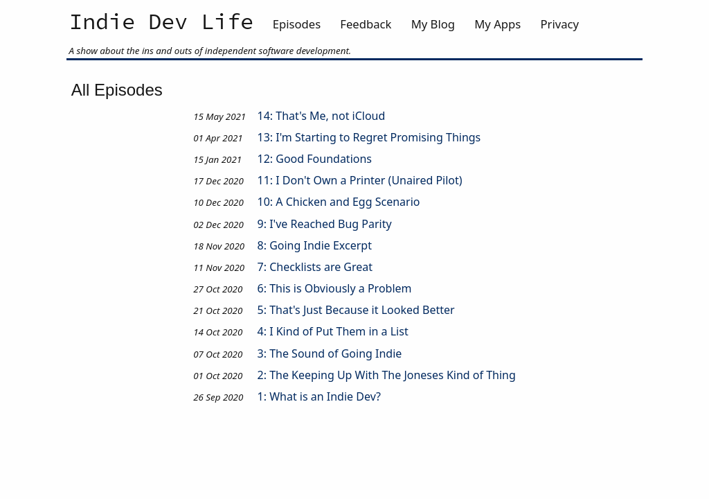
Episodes (297, 24)
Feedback (365, 24)
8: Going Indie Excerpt (315, 245)
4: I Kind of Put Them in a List (333, 331)
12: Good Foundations (315, 158)
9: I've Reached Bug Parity (325, 223)
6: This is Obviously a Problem (335, 288)
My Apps (497, 24)
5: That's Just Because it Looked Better (356, 309)
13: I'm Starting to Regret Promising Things (369, 137)
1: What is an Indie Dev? (320, 396)
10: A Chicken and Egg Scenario (339, 201)
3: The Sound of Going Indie (330, 353)
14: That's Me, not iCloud (322, 115)
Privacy (559, 24)
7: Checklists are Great (315, 266)
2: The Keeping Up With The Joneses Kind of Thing (387, 375)
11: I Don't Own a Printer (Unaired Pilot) (360, 180)
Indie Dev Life (161, 22)
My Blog (433, 24)
